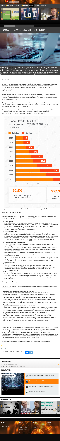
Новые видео (6, 400)
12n (3, 423)
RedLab (19, 351)
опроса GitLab (12, 67)
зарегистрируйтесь (9, 366)
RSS (58, 365)
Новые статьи (6, 370)
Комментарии (6, 361)
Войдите (2, 366)
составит (20, 111)
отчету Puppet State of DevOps (28, 239)
